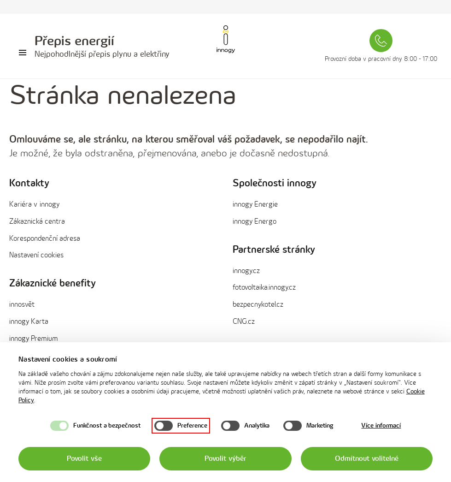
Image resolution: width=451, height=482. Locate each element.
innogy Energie (255, 204)
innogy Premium (33, 338)
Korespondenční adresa (44, 238)
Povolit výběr (225, 458)
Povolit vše (84, 458)
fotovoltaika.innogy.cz (264, 287)
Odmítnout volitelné (366, 458)
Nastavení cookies (36, 255)
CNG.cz (244, 321)
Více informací (381, 425)
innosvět (22, 304)
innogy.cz (246, 271)
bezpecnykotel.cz (258, 304)
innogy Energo (254, 221)
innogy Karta (28, 321)
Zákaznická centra (37, 221)
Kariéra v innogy (34, 204)
